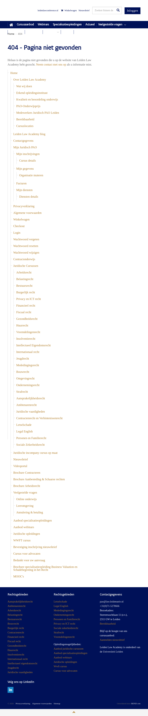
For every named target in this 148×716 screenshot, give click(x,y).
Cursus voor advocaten (26, 553)
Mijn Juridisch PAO (25, 147)
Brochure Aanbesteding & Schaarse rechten (39, 479)
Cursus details (27, 160)
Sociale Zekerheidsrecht (30, 444)
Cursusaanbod (25, 24)
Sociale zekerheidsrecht (66, 628)
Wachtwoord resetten (25, 245)
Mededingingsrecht (27, 365)
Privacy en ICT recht (28, 298)
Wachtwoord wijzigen (26, 252)
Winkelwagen (69, 10)
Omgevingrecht (25, 378)
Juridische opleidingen (26, 533)
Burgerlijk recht (25, 292)
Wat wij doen (24, 86)
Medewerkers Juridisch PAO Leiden (37, 112)
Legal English (24, 431)
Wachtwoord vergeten (26, 239)
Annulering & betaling (29, 512)
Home (14, 73)
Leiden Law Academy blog (29, 134)
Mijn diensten (24, 190)
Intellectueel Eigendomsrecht (33, 345)
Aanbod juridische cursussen (68, 648)
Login (16, 232)
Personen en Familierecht (31, 438)
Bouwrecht (22, 371)
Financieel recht (25, 305)
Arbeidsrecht (24, 272)
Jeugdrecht (22, 358)
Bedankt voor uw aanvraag (29, 560)
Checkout (19, 226)
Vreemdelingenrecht (28, 332)
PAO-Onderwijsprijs (28, 106)
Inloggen (132, 10)
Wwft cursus (60, 666)
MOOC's (18, 576)
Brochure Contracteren (26, 472)
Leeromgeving (24, 505)
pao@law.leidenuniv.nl (112, 601)
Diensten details (28, 196)
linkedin (10, 690)
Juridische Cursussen (25, 265)
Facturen (21, 183)
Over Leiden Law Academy (29, 79)
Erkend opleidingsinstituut (31, 92)
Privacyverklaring (24, 206)
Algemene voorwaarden (27, 212)
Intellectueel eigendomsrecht (22, 663)
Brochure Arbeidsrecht (26, 485)
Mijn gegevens (25, 168)
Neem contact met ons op (51, 64)
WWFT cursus (21, 540)
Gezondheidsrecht (27, 318)
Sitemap (57, 703)
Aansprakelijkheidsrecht (30, 398)
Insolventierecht (25, 338)
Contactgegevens (23, 140)
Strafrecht (22, 391)
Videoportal (20, 466)
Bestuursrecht (24, 285)
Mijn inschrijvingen (28, 153)
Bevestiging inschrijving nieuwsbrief (35, 547)
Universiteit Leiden (113, 651)
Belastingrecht (24, 279)
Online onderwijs (26, 499)
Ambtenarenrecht (26, 404)
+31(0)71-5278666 (109, 606)
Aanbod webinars (23, 527)
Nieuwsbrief (84, 10)
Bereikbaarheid (25, 119)
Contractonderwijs (24, 259)
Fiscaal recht (23, 312)
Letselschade (24, 424)
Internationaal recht (27, 351)
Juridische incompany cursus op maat (35, 452)
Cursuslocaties (24, 126)
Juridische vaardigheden (30, 411)
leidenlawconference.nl (48, 10)
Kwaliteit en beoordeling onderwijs (37, 99)
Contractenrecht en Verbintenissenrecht (39, 418)
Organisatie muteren (31, 175)
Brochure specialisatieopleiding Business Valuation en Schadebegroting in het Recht (45, 568)
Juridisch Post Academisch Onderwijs (21, 10)
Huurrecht (22, 325)
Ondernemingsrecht (27, 385)
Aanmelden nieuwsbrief (112, 640)
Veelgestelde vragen (25, 492)
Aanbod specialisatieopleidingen (32, 520)
